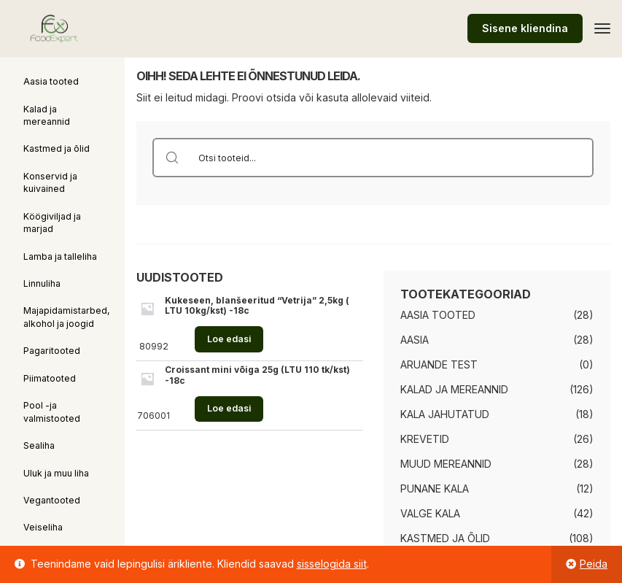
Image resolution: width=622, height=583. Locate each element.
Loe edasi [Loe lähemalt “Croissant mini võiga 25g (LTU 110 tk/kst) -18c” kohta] (229, 408)
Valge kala (430, 513)
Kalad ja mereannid (46, 115)
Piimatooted (49, 378)
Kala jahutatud (444, 414)
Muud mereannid (445, 463)
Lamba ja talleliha (60, 256)
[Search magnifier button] (172, 157)
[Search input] (392, 158)
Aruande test (439, 364)
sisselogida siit (332, 563)
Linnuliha (42, 283)
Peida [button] (593, 563)
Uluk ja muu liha (56, 473)
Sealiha (39, 445)
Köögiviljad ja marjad (52, 222)
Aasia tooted (51, 81)
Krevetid (424, 439)
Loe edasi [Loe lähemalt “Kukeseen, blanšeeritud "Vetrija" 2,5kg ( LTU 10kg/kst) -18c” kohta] (229, 338)
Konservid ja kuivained (50, 182)
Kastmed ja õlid (56, 148)
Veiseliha (43, 527)
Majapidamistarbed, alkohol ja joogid (66, 316)
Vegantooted (51, 500)
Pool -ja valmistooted (51, 411)
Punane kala (434, 488)
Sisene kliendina (525, 28)
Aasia (414, 339)
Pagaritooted (51, 350)
